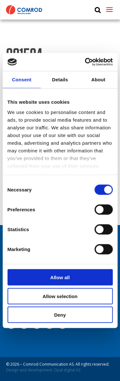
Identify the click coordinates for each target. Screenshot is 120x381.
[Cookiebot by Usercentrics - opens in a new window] (85, 62)
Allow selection (60, 296)
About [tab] (98, 79)
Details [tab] (60, 79)
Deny (60, 315)
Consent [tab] (21, 79)
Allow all (60, 277)
